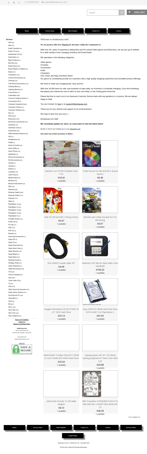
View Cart (139, 12)
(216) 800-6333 (33, 2)
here (59, 104)
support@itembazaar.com (76, 104)
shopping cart (75, 129)
